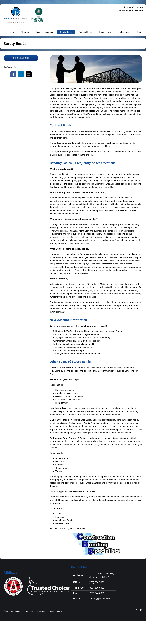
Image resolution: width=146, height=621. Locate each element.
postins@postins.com (99, 598)
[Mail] (29, 74)
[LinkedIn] (21, 74)
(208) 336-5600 (96, 582)
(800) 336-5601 (96, 588)
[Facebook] (13, 74)
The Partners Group (39, 611)
